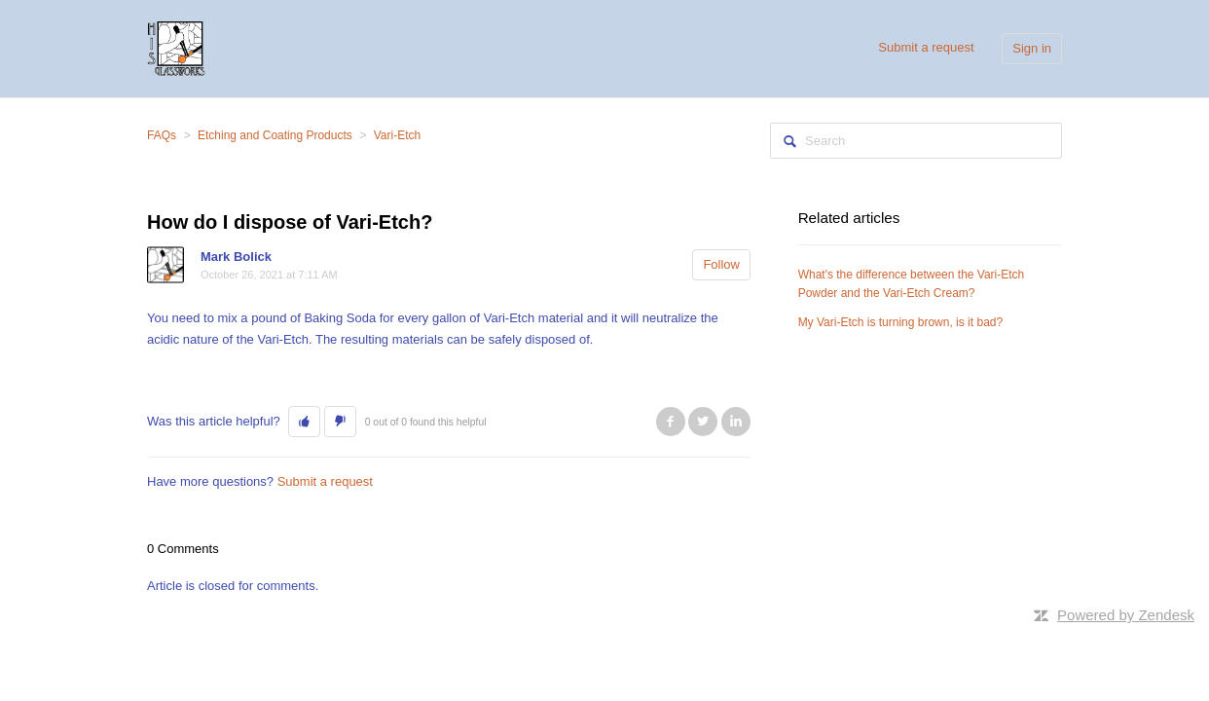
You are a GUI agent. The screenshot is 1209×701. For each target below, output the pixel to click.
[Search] (916, 141)
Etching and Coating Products (275, 135)
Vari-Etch (397, 135)
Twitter (702, 421)
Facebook (670, 421)
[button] (304, 421)
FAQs (161, 135)
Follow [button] (721, 264)
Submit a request (925, 47)
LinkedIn (736, 421)
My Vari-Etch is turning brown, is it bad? (901, 322)
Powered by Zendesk (1125, 615)
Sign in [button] (1031, 48)
